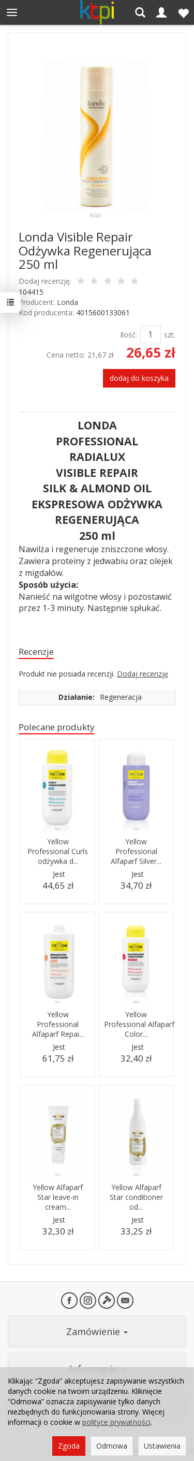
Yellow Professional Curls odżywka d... (57, 851)
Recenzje (36, 651)
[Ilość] (150, 334)
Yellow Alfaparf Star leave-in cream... (58, 1197)
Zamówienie (97, 1331)
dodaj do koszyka (139, 378)
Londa (67, 302)
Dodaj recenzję (142, 674)
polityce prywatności (116, 1422)
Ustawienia (162, 1446)
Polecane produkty (56, 727)
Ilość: (128, 335)
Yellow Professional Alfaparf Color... (139, 1024)
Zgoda (69, 1446)
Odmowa (111, 1446)
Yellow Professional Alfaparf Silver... (136, 851)
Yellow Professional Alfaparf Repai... (58, 1024)
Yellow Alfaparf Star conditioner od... (136, 1197)
